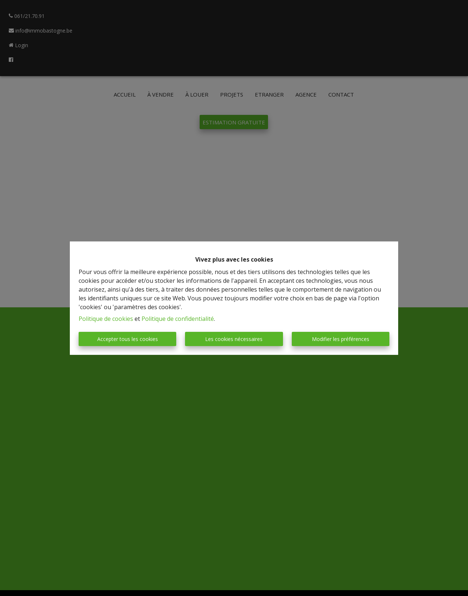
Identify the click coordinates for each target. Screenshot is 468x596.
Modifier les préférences (340, 339)
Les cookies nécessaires (234, 339)
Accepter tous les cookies (127, 339)
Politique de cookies (106, 319)
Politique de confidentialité (177, 319)
